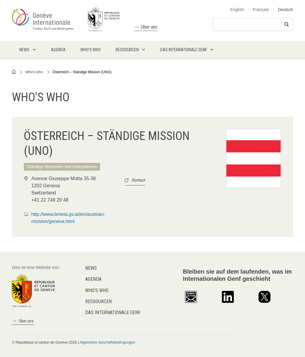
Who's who (34, 72)
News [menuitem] (24, 49)
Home (14, 72)
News (91, 268)
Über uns (149, 27)
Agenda (93, 279)
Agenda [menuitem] (58, 49)
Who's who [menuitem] (90, 49)
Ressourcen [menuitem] (127, 49)
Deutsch (285, 9)
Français (261, 9)
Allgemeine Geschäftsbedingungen (107, 342)
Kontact (138, 180)
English (237, 9)
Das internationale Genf (113, 312)
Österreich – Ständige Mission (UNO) (81, 72)
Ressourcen (98, 301)
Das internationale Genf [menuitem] (183, 49)
